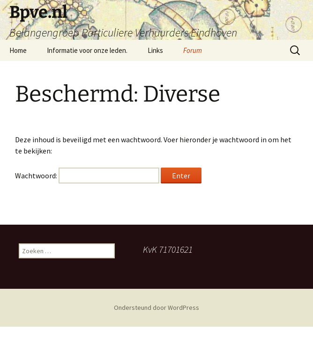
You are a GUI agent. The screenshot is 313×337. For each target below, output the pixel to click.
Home (18, 50)
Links (155, 50)
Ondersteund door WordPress (156, 307)
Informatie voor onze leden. (87, 50)
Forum (192, 50)
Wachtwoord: (87, 175)
